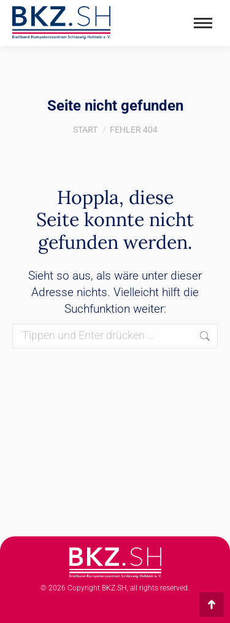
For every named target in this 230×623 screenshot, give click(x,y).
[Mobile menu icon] (203, 23)
